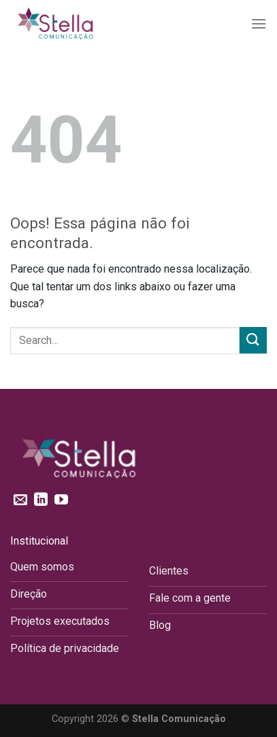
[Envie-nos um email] (20, 500)
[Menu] (258, 23)
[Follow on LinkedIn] (41, 500)
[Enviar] (253, 340)
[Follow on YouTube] (61, 500)
